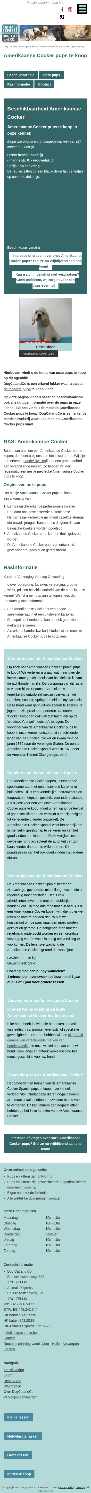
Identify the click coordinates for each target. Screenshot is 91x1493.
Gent (45, 1344)
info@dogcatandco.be (20, 1333)
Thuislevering (14, 1370)
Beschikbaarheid (20, 75)
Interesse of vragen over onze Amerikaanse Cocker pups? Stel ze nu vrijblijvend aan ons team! (45, 261)
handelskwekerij (36, 461)
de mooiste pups (17, 389)
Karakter (10, 577)
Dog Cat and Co (12, 46)
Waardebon (12, 1386)
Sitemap (80, 1487)
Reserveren (12, 1381)
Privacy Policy (66, 1487)
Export (8, 1375)
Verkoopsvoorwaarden (20, 1397)
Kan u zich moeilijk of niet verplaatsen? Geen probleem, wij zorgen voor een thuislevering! (47, 279)
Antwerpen (71, 1344)
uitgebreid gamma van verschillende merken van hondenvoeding (45, 1040)
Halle (56, 1344)
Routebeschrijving (17, 1344)
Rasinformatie (18, 84)
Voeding (41, 577)
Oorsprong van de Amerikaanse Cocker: (45, 658)
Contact (44, 84)
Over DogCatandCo (18, 1392)
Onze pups (51, 75)
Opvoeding (56, 577)
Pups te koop (30, 46)
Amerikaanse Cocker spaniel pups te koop (62, 46)
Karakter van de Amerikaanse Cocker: (43, 772)
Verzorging (25, 577)
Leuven (9, 1349)
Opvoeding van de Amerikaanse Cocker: (45, 1075)
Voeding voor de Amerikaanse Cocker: (43, 1000)
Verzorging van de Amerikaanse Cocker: (45, 876)
